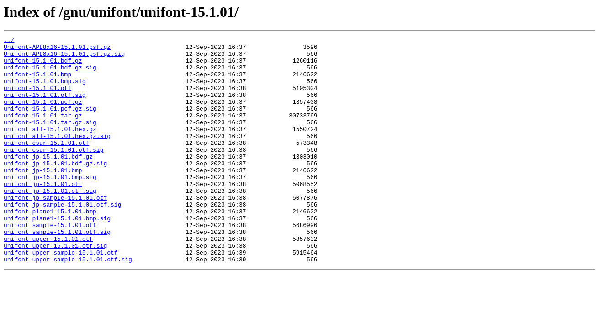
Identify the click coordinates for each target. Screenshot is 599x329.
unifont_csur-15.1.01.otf (46, 164)
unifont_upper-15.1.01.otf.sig (55, 288)
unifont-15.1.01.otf (37, 99)
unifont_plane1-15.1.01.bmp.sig (57, 255)
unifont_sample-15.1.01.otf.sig (57, 271)
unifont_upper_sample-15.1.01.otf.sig (68, 304)
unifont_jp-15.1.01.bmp (43, 197)
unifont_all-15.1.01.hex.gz (50, 148)
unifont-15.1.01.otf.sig (44, 107)
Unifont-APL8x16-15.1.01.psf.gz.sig (64, 57)
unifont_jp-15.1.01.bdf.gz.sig (55, 189)
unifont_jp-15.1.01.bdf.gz (48, 181)
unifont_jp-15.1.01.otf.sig (50, 222)
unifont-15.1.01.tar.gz (43, 131)
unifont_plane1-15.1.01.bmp (50, 247)
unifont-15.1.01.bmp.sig (44, 90)
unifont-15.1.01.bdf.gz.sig (50, 74)
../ (9, 41)
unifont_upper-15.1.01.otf (48, 280)
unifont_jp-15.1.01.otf (43, 214)
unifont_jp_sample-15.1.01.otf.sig (62, 238)
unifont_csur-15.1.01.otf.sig (53, 173)
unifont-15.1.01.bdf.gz (43, 66)
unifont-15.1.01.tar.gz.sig (50, 140)
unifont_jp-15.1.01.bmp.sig (50, 206)
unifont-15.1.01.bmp (37, 82)
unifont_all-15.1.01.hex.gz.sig (57, 156)
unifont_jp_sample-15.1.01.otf (55, 230)
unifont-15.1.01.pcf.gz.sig (50, 123)
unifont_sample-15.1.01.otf (50, 263)
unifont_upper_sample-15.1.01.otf (61, 296)
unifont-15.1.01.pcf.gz (43, 115)
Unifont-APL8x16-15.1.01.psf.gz (57, 49)
